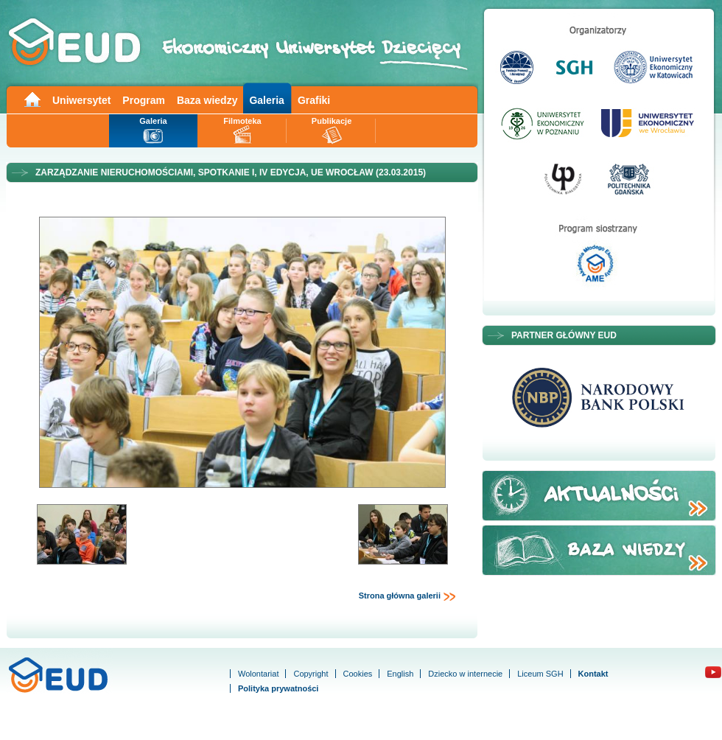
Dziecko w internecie (465, 673)
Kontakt (593, 673)
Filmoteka (242, 120)
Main (31, 98)
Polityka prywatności (278, 688)
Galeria (266, 100)
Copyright (310, 673)
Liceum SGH (540, 673)
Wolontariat (258, 673)
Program (143, 100)
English (400, 673)
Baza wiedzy (207, 100)
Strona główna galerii (407, 596)
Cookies (358, 673)
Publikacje (331, 120)
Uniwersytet (81, 100)
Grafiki (314, 100)
